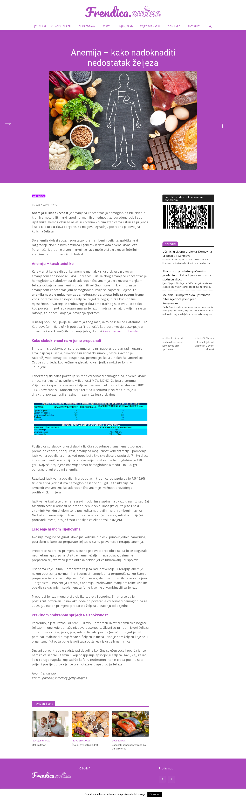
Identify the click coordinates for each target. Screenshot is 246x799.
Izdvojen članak (41, 741)
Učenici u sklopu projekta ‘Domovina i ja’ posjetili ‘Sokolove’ (188, 254)
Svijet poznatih (151, 26)
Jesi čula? (40, 26)
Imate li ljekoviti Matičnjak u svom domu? (204, 346)
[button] (210, 26)
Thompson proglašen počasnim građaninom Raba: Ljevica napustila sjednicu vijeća (186, 275)
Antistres (194, 26)
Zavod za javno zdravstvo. (121, 331)
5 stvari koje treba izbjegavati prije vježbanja (172, 346)
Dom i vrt (175, 26)
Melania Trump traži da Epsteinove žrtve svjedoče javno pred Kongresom (186, 299)
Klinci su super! (62, 26)
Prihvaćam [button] (154, 794)
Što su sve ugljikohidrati (85, 745)
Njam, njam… (127, 26)
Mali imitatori (39, 745)
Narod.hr (170, 244)
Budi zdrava (88, 26)
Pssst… (108, 26)
